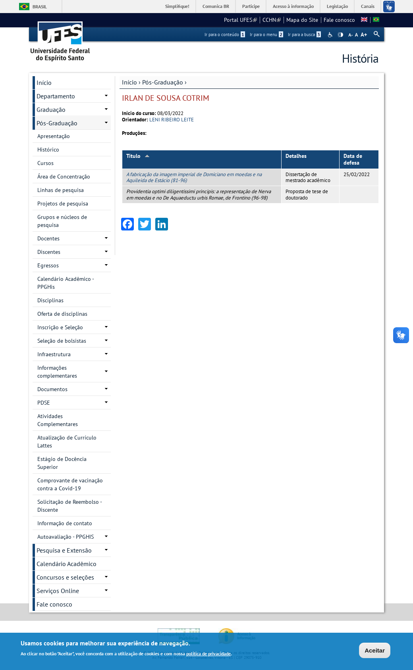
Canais (367, 6)
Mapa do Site (302, 19)
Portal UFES (240, 19)
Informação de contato (64, 523)
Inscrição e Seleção (60, 327)
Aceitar (375, 650)
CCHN (271, 19)
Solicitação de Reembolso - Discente (69, 505)
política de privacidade (208, 654)
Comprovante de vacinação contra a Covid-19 (70, 484)
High (340, 35)
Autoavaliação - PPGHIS (65, 536)
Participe (251, 6)
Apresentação (53, 136)
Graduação (51, 109)
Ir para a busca (304, 34)
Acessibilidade (331, 34)
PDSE (43, 402)
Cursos (45, 163)
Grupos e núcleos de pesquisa (62, 220)
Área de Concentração (63, 176)
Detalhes (296, 155)
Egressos (48, 265)
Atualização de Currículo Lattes (66, 441)
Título (138, 155)
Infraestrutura (54, 354)
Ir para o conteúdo (225, 34)
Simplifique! (177, 6)
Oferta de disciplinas (62, 313)
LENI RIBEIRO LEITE (171, 119)
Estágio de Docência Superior (62, 462)
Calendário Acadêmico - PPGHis (65, 282)
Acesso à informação (293, 6)
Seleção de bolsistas (61, 340)
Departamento (56, 96)
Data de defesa (353, 159)
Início (129, 82)
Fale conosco (339, 19)
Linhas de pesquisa (60, 190)
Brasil (40, 7)
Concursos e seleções (65, 577)
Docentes (48, 238)
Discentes (48, 251)
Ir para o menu (266, 34)
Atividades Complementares (57, 420)
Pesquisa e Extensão (64, 550)
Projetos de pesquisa (62, 203)
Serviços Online (58, 591)
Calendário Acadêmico (66, 564)
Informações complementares (57, 371)
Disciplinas (50, 300)
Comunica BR (216, 6)
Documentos (52, 389)
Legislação (337, 6)
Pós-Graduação (162, 82)
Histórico (48, 149)
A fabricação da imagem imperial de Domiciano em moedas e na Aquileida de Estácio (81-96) (194, 177)
